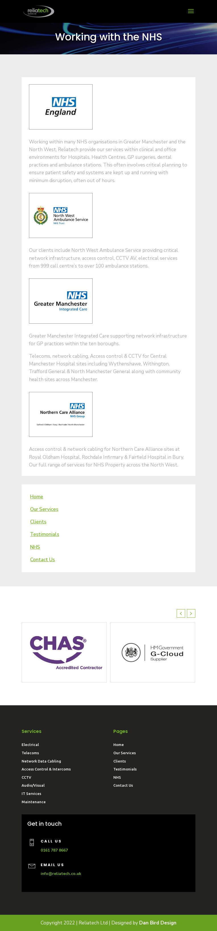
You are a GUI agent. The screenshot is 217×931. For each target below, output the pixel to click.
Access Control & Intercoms (46, 769)
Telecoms (30, 753)
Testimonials (125, 769)
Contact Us (123, 785)
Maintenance (34, 802)
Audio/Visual (33, 785)
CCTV (26, 777)
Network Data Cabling (41, 761)
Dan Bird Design (157, 923)
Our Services (124, 753)
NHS (35, 547)
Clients (119, 761)
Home (118, 745)
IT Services (31, 794)
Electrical (30, 745)
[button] (191, 613)
